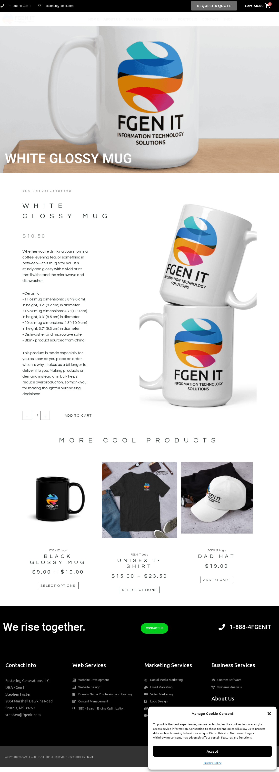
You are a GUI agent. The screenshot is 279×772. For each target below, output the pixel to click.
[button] (269, 713)
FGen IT (91, 761)
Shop (228, 19)
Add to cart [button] (219, 586)
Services (162, 19)
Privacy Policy (212, 763)
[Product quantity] (37, 415)
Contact (210, 19)
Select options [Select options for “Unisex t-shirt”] (139, 592)
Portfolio (187, 19)
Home (93, 19)
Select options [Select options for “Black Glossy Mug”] (60, 592)
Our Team (136, 19)
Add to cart (84, 415)
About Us (111, 19)
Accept (212, 751)
